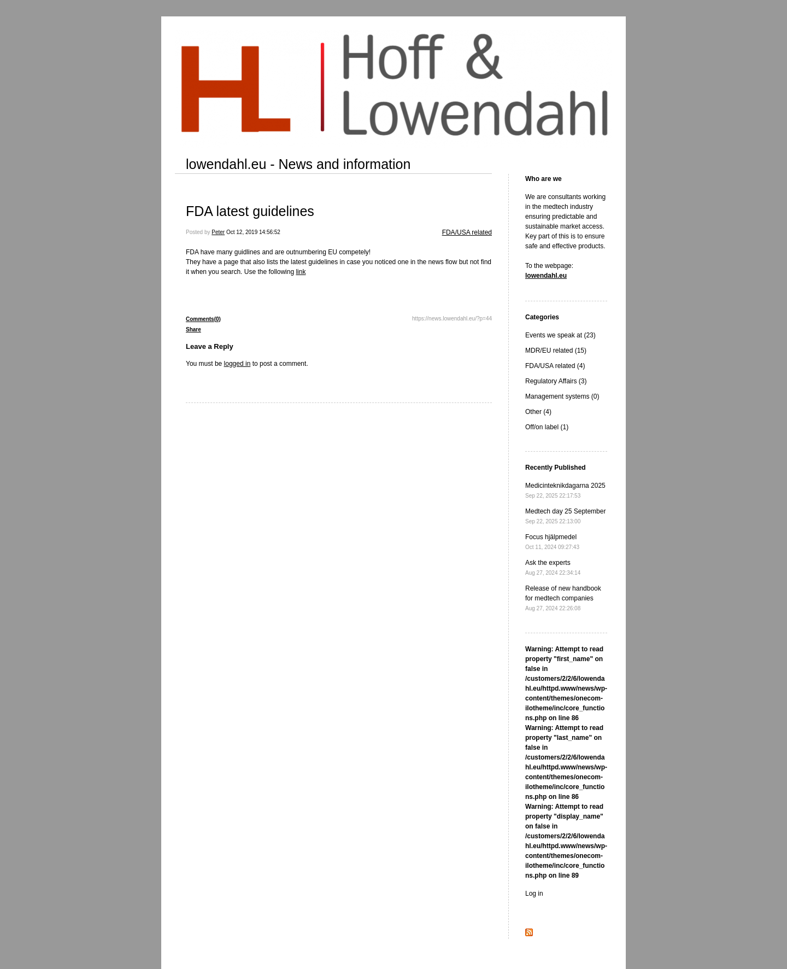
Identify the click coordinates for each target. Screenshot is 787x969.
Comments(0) (203, 319)
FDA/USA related (467, 232)
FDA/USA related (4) (555, 366)
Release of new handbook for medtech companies (563, 598)
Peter (218, 232)
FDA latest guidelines (250, 211)
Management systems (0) (562, 396)
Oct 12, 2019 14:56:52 (253, 232)
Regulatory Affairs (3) (556, 381)
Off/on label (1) (546, 427)
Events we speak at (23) (560, 335)
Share (193, 329)
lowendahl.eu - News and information (298, 164)
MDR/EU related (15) (555, 350)
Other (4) (538, 412)
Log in (534, 893)
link (301, 272)
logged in (237, 363)
